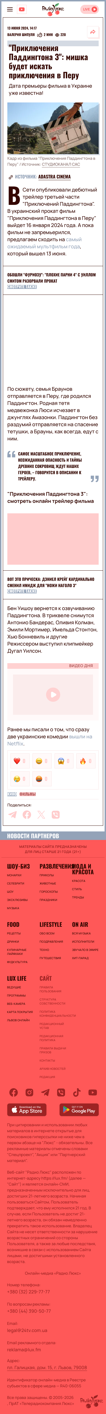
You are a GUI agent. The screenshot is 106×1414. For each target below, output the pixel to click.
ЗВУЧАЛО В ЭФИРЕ (85, 950)
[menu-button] (10, 9)
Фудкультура (17, 962)
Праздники (48, 900)
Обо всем (47, 933)
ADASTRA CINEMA (54, 176)
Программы (16, 995)
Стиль (77, 889)
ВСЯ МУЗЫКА (81, 933)
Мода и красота (83, 869)
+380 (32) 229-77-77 (28, 1292)
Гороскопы (49, 892)
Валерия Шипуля (21, 35)
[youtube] (93, 1092)
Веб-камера (16, 1004)
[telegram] (12, 815)
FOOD (13, 924)
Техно (44, 950)
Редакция (47, 1077)
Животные (48, 883)
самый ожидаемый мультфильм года (44, 243)
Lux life (16, 978)
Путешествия (50, 958)
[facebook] (27, 815)
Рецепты (14, 933)
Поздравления (51, 942)
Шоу (10, 892)
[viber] (56, 815)
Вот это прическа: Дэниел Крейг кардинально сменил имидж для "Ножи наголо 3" (50, 582)
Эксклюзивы (17, 900)
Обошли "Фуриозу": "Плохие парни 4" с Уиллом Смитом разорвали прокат (51, 278)
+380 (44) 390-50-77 (29, 1311)
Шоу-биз (18, 866)
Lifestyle (51, 924)
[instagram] (29, 1092)
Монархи (14, 875)
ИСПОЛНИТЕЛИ (83, 942)
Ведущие (14, 987)
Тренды (78, 897)
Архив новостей (53, 1069)
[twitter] (41, 815)
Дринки (13, 942)
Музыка (13, 908)
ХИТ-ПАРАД (80, 958)
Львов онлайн (18, 1020)
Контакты (47, 1060)
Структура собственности (52, 1001)
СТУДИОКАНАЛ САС (61, 164)
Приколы (47, 875)
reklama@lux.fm (24, 1349)
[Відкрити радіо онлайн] (89, 9)
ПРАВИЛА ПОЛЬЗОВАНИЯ (50, 989)
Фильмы (28, 794)
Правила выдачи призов (53, 1050)
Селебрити (15, 883)
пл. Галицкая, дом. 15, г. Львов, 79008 (47, 1367)
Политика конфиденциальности (53, 1014)
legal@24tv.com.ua (27, 1330)
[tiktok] (77, 1092)
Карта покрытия (20, 1012)
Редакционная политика (51, 1038)
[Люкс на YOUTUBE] (22, 9)
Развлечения (53, 866)
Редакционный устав (52, 1026)
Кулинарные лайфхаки (17, 952)
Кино (12, 794)
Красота (78, 881)
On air (80, 924)
